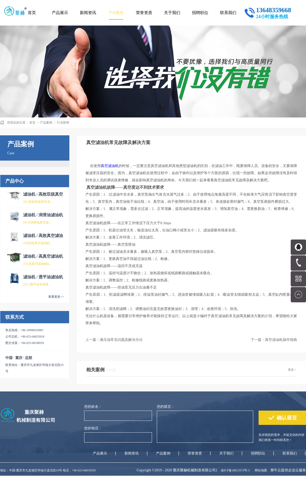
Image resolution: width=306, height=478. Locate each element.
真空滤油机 (110, 166)
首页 (32, 12)
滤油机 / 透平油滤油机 (43, 277)
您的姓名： (93, 407)
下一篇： (274, 340)
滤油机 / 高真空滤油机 (43, 256)
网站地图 (260, 470)
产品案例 (46, 122)
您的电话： (93, 428)
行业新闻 (63, 122)
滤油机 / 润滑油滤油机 (43, 215)
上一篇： (114, 340)
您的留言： (166, 407)
